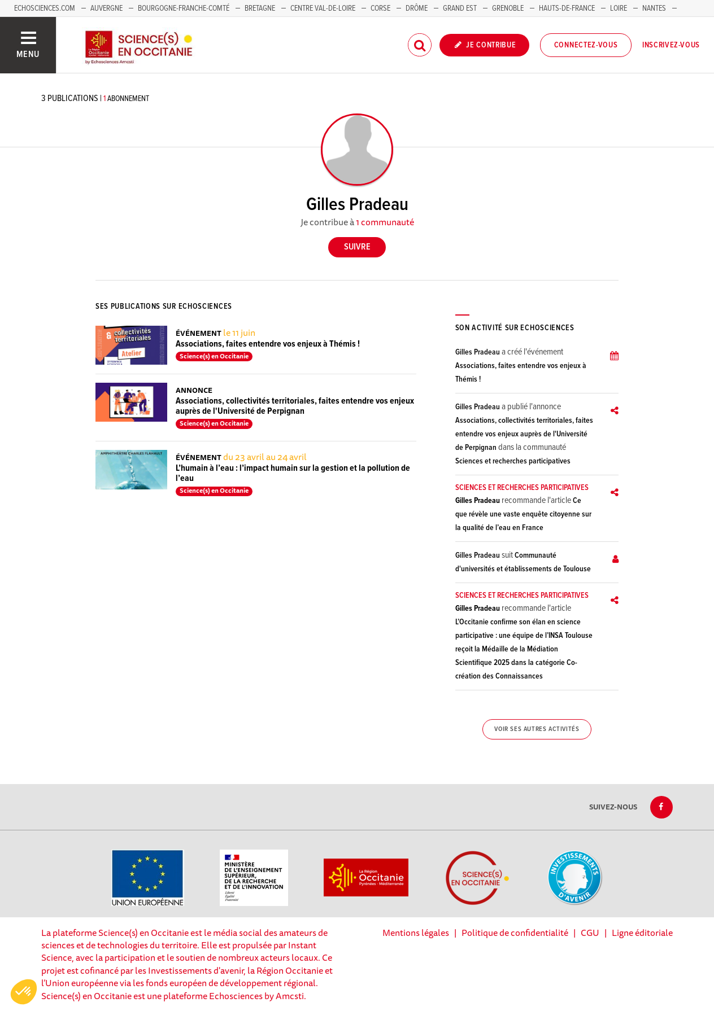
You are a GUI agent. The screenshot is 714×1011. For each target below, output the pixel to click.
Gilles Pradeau (477, 352)
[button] (23, 991)
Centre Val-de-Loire (322, 8)
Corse (380, 8)
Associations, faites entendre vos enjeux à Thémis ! (268, 344)
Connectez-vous (586, 45)
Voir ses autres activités (536, 729)
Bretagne (260, 8)
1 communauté (385, 222)
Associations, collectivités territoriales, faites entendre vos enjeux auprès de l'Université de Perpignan (295, 406)
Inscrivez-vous (671, 45)
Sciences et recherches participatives (513, 461)
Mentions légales (415, 932)
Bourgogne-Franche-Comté (183, 8)
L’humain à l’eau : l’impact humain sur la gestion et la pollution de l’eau (293, 473)
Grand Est (460, 8)
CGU (590, 932)
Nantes (654, 8)
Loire (618, 8)
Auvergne (106, 8)
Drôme (417, 8)
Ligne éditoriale (642, 932)
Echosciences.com (44, 8)
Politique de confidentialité (515, 932)
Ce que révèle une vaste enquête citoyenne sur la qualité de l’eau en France (523, 514)
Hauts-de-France (567, 8)
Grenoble (508, 8)
